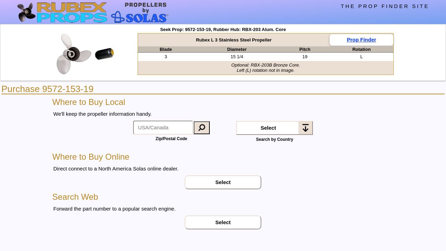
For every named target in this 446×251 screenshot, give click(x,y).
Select (268, 128)
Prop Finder (361, 40)
